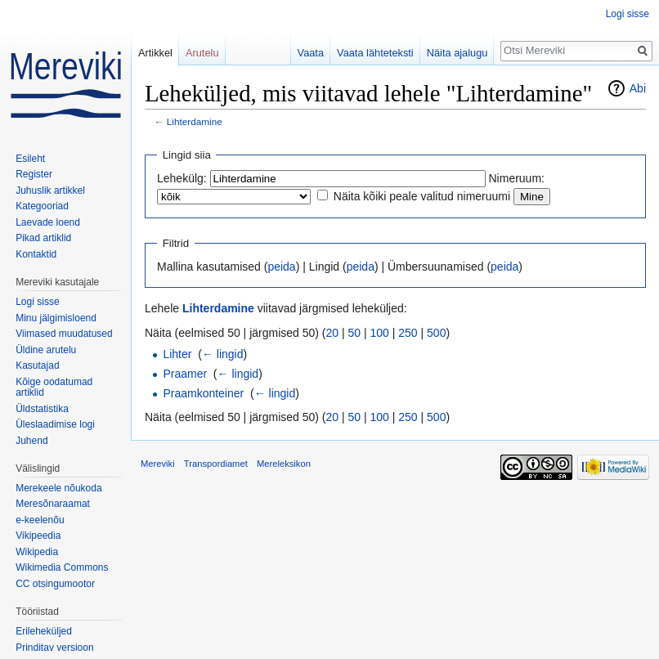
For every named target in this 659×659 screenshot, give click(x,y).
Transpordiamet (216, 463)
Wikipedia (37, 552)
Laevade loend (48, 222)
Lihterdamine (194, 121)
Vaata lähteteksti (375, 53)
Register (34, 174)
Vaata (311, 53)
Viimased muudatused (64, 333)
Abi (638, 88)
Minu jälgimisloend (56, 318)
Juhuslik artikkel (50, 190)
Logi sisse (627, 14)
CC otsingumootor (55, 584)
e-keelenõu (40, 520)
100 (379, 332)
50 (354, 332)
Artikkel (155, 53)
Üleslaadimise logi (55, 424)
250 (407, 332)
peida (281, 266)
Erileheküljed (44, 631)
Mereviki (158, 463)
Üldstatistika (42, 409)
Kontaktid (36, 254)
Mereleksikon (284, 463)
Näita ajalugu (457, 53)
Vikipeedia (38, 535)
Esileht (30, 158)
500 (436, 332)
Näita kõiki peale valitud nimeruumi (422, 196)
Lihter (177, 354)
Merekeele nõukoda (58, 488)
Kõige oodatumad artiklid (54, 387)
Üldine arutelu (46, 350)
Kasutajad (37, 365)
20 (332, 332)
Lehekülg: (182, 178)
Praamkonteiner (203, 393)
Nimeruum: (517, 178)
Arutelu (202, 53)
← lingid (223, 354)
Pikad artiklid (43, 238)
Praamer (185, 373)
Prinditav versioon (54, 647)
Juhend (31, 440)
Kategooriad (42, 206)
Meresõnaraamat (53, 503)
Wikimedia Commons (62, 567)
